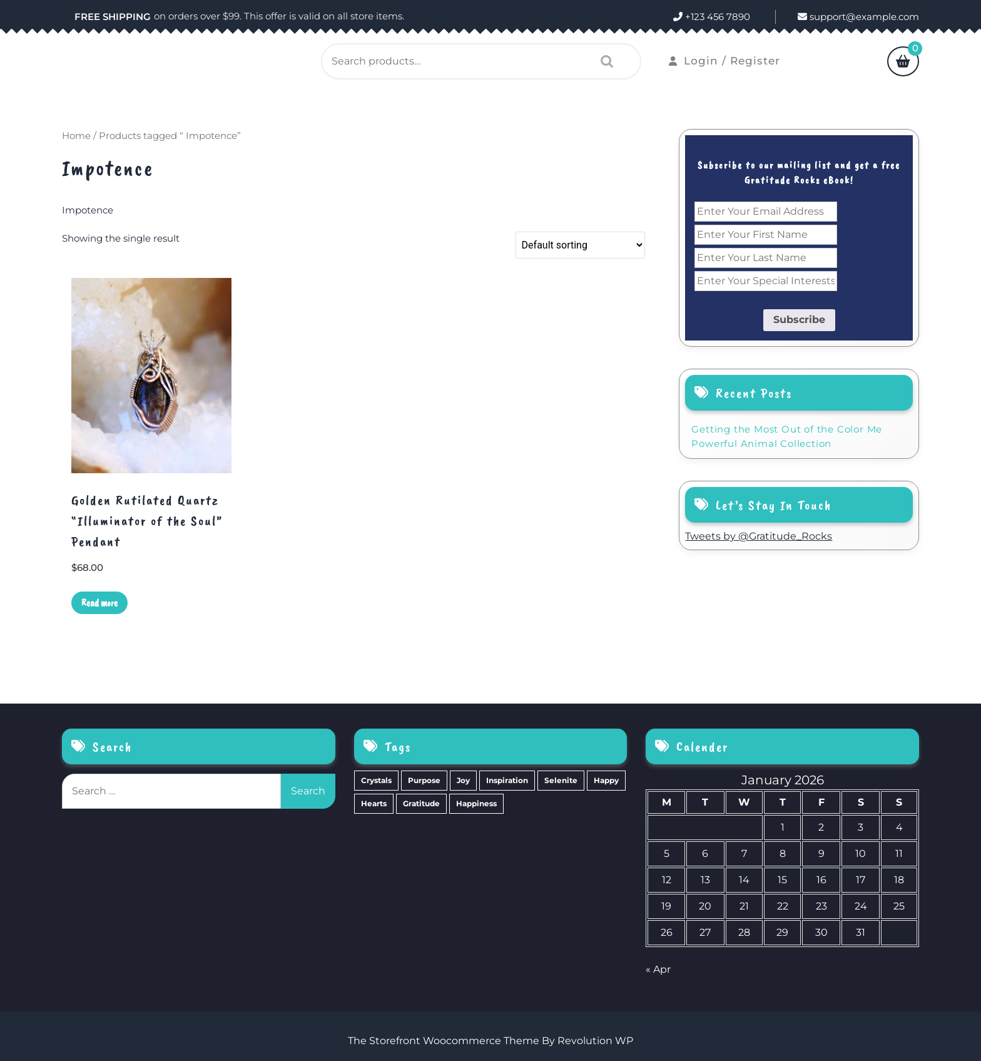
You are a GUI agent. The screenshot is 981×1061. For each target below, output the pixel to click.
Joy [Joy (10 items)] (463, 780)
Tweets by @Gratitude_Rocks (758, 536)
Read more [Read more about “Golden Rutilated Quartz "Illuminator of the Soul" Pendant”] (99, 603)
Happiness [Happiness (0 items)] (476, 803)
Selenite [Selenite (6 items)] (560, 780)
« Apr (658, 969)
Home (76, 135)
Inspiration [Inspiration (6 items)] (507, 780)
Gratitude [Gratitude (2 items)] (421, 803)
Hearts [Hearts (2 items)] (374, 803)
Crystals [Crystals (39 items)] (376, 780)
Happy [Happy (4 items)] (606, 780)
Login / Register (724, 60)
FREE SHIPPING (112, 17)
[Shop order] (580, 245)
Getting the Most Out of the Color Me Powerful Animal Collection (786, 436)
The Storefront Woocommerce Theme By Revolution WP (490, 1041)
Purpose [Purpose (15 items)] (424, 780)
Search (603, 61)
